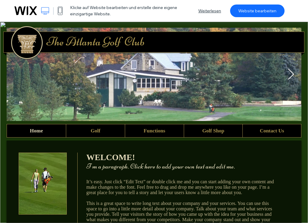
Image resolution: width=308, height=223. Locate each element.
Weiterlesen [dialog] (209, 11)
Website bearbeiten (257, 11)
